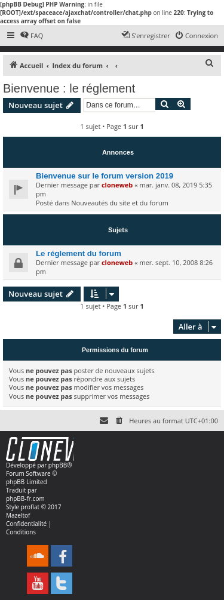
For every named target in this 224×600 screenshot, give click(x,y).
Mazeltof (18, 515)
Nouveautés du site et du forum (119, 202)
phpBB (57, 465)
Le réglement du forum (78, 253)
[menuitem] (31, 36)
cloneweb (117, 184)
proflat (30, 507)
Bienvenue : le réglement (69, 88)
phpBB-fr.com (25, 498)
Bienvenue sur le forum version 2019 (104, 175)
